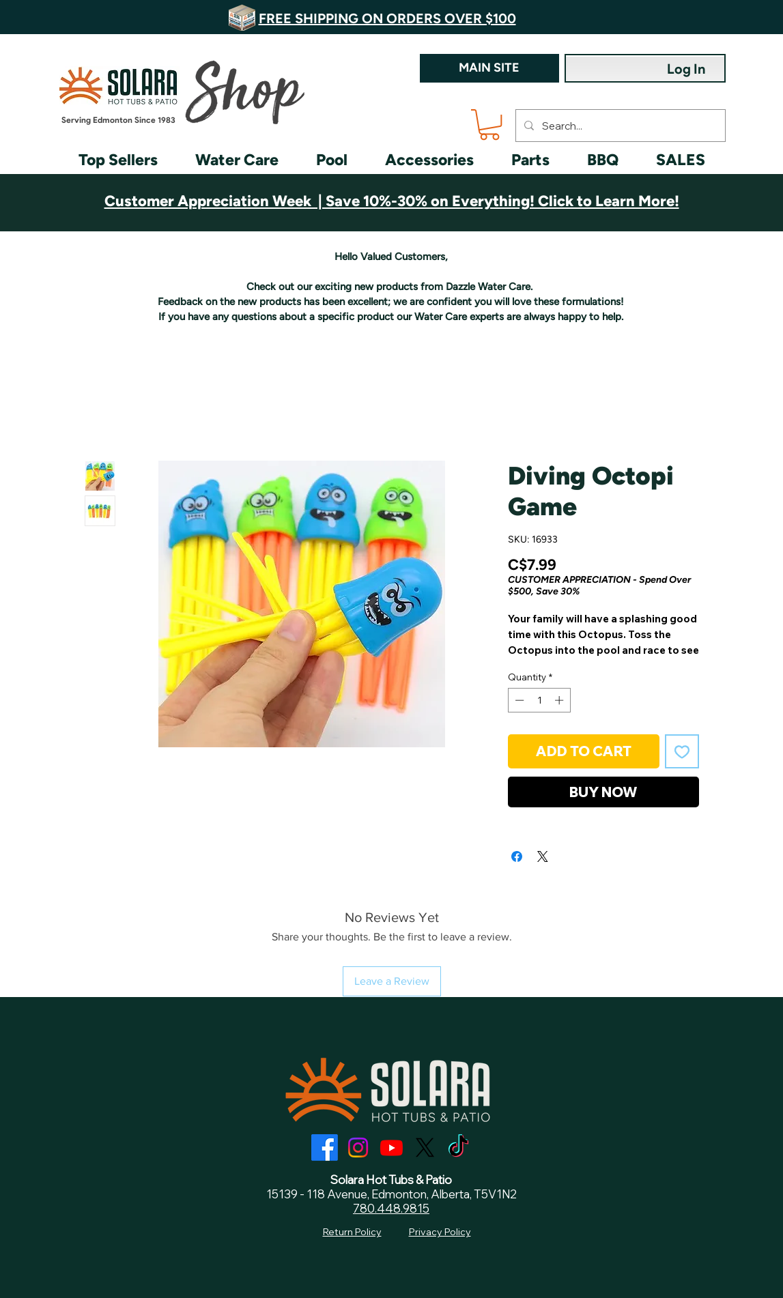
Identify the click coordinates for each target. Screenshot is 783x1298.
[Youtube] (391, 1147)
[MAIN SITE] (489, 68)
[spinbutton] (539, 700)
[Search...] (619, 125)
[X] (425, 1147)
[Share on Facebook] (517, 856)
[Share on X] (543, 856)
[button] (489, 124)
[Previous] (88, 17)
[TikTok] (458, 1147)
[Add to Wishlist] (682, 751)
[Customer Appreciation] (391, 197)
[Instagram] (358, 1147)
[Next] (694, 17)
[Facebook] (324, 1147)
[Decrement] (518, 700)
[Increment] (560, 700)
